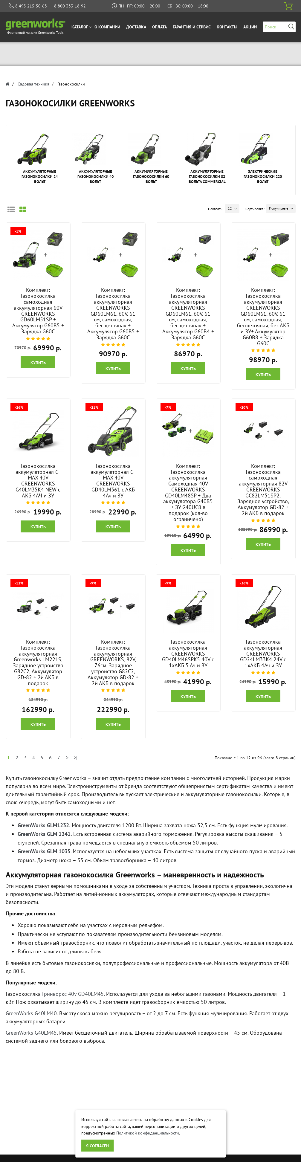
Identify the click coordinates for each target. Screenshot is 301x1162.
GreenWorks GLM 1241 (44, 833)
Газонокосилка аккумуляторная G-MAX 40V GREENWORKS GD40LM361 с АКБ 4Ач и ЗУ (113, 480)
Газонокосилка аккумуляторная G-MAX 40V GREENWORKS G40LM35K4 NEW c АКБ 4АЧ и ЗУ (38, 480)
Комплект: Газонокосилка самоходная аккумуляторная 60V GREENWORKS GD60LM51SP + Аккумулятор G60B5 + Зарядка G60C (38, 310)
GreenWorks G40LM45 (31, 1032)
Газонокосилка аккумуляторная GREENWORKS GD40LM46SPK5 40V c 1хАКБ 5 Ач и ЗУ (188, 653)
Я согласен (97, 1146)
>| (75, 758)
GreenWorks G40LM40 (31, 1013)
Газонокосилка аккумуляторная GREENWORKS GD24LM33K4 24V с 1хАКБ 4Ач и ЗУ (263, 653)
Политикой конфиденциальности (147, 1133)
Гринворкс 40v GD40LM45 (73, 993)
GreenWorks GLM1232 (43, 825)
